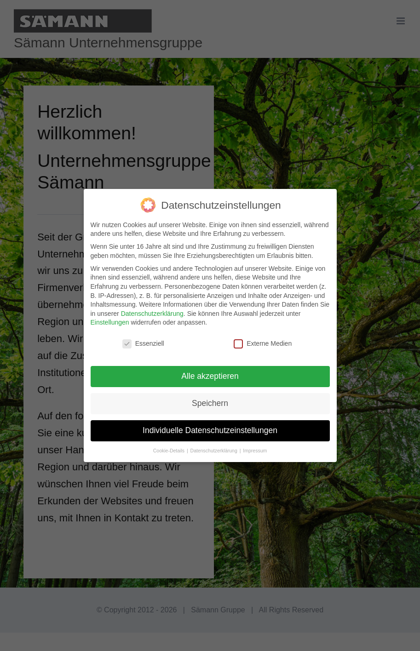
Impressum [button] (255, 450)
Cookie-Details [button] (169, 450)
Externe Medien (263, 343)
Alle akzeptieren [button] (210, 376)
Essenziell (143, 343)
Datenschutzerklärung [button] (214, 450)
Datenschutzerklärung (152, 313)
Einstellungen (110, 322)
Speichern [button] (210, 403)
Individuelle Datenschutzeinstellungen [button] (210, 430)
